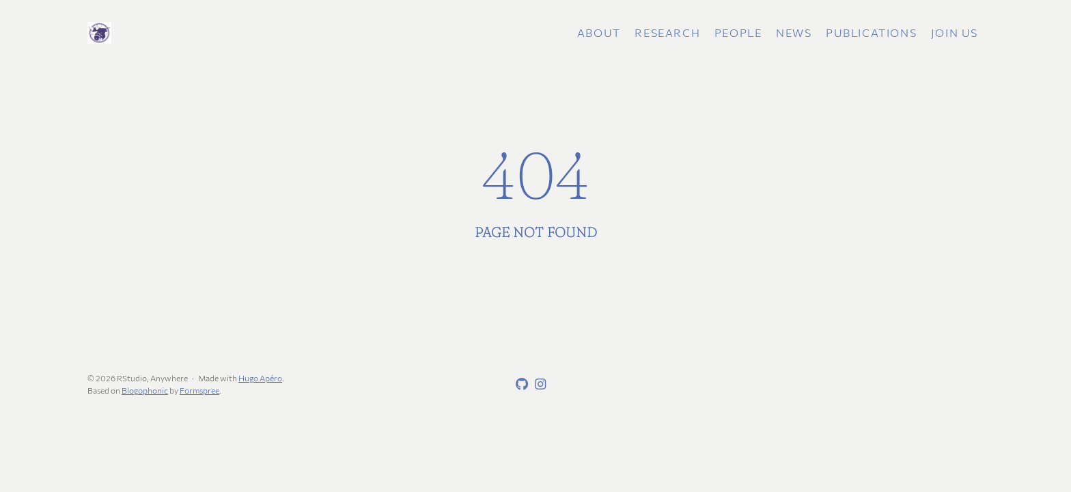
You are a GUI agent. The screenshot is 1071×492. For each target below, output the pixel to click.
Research (667, 32)
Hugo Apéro (260, 378)
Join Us (954, 32)
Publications (871, 32)
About (599, 32)
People (738, 32)
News (793, 32)
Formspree (199, 390)
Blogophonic (145, 390)
